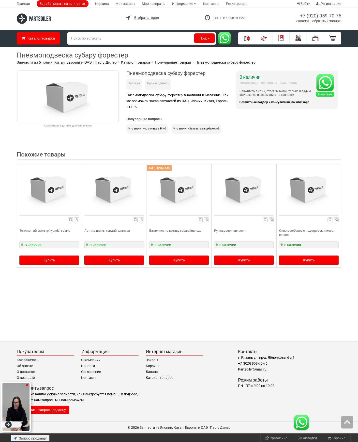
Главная (23, 4)
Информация (182, 4)
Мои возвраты (153, 4)
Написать (325, 94)
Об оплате (25, 366)
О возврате (26, 378)
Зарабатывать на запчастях (63, 4)
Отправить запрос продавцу (43, 410)
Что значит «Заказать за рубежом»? (196, 128)
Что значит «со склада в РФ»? (147, 128)
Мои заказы (125, 4)
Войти (303, 4)
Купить (49, 260)
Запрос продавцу (30, 438)
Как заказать (28, 360)
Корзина (102, 4)
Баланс (152, 372)
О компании (91, 360)
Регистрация (236, 4)
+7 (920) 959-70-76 (320, 15)
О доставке (26, 372)
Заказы (152, 360)
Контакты (211, 4)
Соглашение (91, 372)
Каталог (38, 38)
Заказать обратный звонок (318, 21)
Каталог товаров (159, 378)
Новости (88, 366)
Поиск (204, 38)
